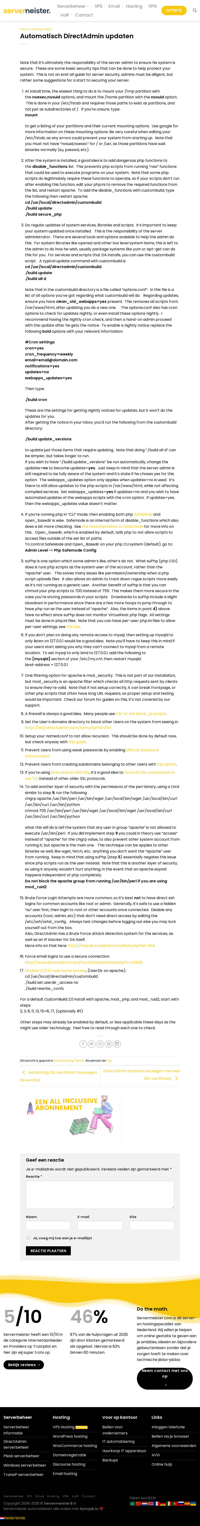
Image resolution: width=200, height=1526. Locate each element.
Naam (31, 1217)
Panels (47, 29)
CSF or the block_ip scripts (141, 713)
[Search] (194, 10)
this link (73, 626)
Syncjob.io (89, 1508)
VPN (152, 6)
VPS (99, 6)
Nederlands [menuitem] (14, 1518)
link (109, 1061)
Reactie (34, 1176)
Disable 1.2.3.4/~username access (55, 970)
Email (114, 6)
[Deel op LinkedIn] (117, 1044)
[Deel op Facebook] (83, 1044)
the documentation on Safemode (112, 526)
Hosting (134, 6)
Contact (84, 15)
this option (166, 764)
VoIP (64, 15)
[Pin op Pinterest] (108, 1044)
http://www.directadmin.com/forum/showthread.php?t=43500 (84, 962)
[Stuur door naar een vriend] (100, 1044)
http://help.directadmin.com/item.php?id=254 (68, 727)
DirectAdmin (30, 29)
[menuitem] (12, 1518)
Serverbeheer (73, 6)
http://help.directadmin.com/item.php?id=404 (111, 945)
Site (132, 1217)
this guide (77, 742)
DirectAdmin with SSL (70, 772)
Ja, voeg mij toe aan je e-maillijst (59, 1238)
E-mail (83, 1217)
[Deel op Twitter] (92, 1044)
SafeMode (143, 514)
